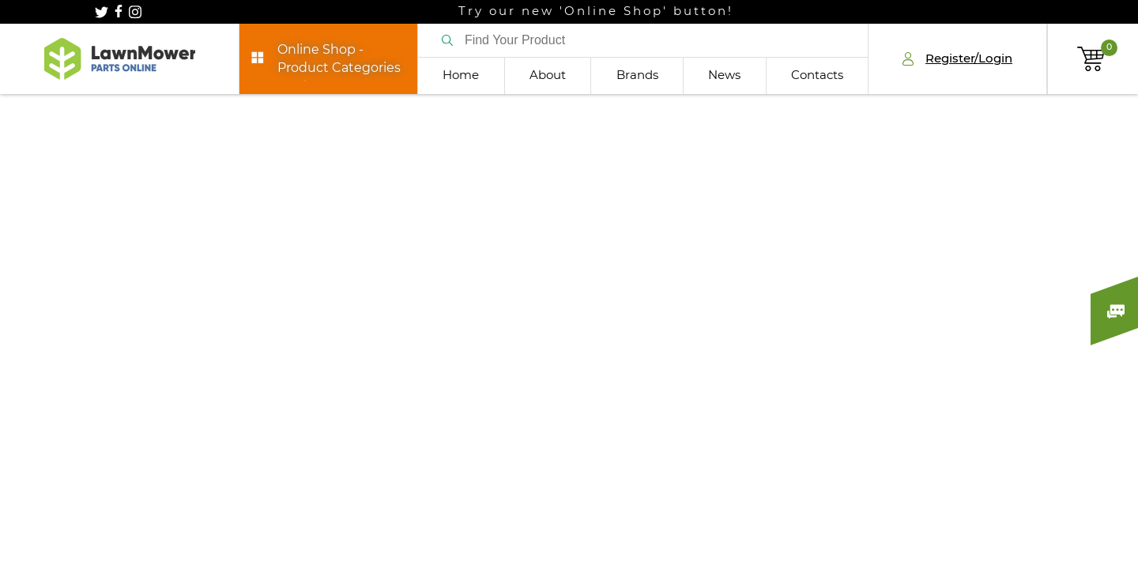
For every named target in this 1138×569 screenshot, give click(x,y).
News (724, 75)
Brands (637, 75)
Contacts (817, 75)
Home (461, 75)
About (547, 75)
